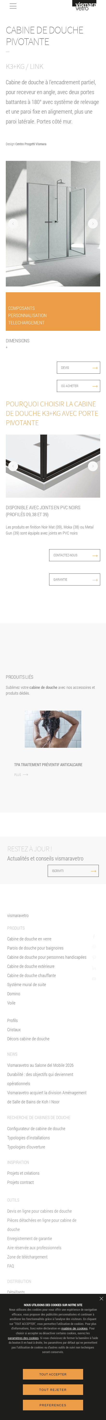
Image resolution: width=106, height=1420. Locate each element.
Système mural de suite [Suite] (26, 991)
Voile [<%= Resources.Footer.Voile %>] (11, 1009)
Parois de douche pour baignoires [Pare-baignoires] (35, 954)
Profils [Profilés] (12, 1026)
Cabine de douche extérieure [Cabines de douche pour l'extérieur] (30, 972)
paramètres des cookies (23, 1338)
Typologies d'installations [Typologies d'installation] (28, 1154)
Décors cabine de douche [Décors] (28, 1045)
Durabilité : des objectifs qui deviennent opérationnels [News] (40, 1085)
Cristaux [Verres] (14, 1036)
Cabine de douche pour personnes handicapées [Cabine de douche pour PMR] (46, 963)
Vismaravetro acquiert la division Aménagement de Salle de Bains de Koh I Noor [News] (46, 1103)
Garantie (75, 579)
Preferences (53, 1405)
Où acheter (79, 386)
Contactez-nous (75, 555)
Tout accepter (52, 1374)
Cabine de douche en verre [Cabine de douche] (29, 945)
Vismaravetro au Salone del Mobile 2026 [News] (40, 1071)
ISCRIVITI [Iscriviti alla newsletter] (64, 870)
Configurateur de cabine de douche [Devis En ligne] (36, 1145)
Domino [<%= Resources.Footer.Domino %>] (13, 1000)
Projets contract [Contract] (20, 1199)
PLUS (21, 774)
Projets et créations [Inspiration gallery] (23, 1190)
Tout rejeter (53, 1390)
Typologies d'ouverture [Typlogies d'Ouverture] (26, 1163)
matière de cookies (74, 1328)
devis (79, 367)
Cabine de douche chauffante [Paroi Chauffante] (31, 981)
